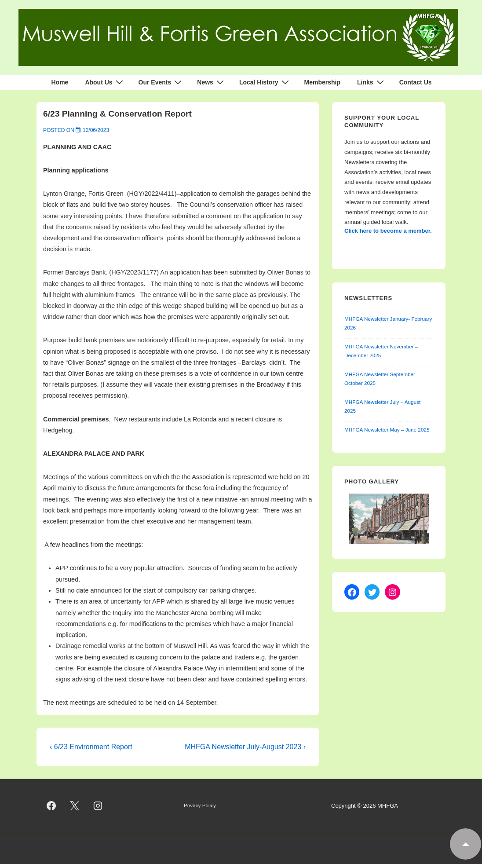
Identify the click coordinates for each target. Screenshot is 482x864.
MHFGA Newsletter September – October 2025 (382, 378)
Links (371, 82)
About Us (105, 82)
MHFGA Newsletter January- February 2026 (388, 323)
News (211, 82)
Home (59, 82)
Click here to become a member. (388, 230)
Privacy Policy (200, 805)
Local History (265, 82)
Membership (322, 82)
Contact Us (415, 82)
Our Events (161, 82)
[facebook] (51, 806)
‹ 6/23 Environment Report (91, 747)
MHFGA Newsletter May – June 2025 (386, 429)
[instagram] (98, 806)
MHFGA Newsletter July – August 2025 (382, 406)
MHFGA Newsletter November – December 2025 (381, 351)
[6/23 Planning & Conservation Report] (96, 130)
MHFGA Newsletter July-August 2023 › (245, 747)
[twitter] (74, 806)
